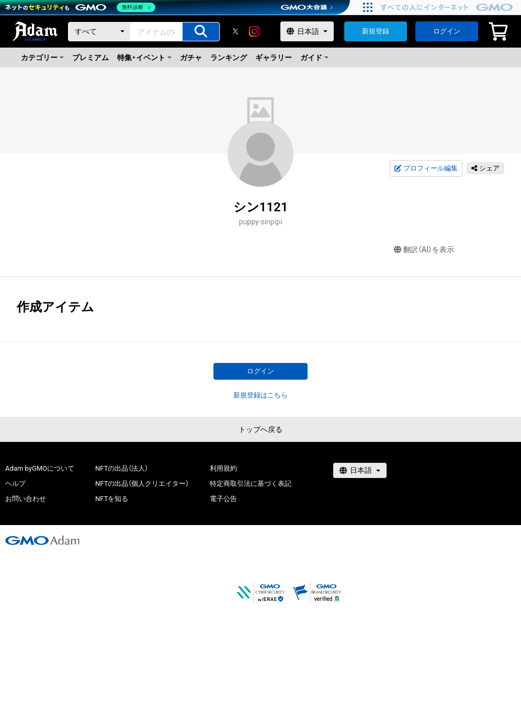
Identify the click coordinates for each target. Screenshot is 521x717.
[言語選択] (307, 31)
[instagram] (254, 31)
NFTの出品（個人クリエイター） (142, 483)
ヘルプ (15, 483)
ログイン (446, 31)
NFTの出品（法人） (121, 468)
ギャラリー (273, 57)
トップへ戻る (260, 429)
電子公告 (223, 499)
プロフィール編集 (425, 168)
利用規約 (223, 468)
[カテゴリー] (99, 31)
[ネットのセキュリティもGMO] (80, 7)
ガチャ (191, 57)
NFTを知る (111, 499)
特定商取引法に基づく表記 (250, 483)
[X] (235, 31)
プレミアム (90, 57)
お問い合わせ (25, 499)
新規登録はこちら (260, 395)
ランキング (228, 57)
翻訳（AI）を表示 (424, 249)
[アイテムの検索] (201, 31)
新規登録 (375, 31)
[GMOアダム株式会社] (42, 540)
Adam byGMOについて (39, 468)
